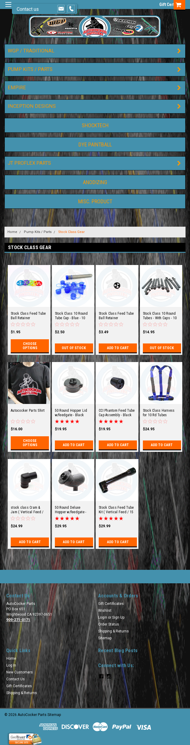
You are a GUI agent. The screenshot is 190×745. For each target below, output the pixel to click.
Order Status (108, 624)
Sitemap (105, 638)
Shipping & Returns (113, 631)
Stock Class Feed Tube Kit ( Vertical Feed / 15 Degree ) (116, 509)
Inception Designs (32, 106)
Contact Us (15, 679)
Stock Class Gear (71, 232)
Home (12, 232)
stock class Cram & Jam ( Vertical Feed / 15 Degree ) (27, 509)
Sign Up (118, 617)
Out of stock (74, 348)
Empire (17, 87)
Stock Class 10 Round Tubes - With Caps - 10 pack (160, 315)
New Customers (19, 672)
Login (102, 617)
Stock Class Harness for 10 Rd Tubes (159, 412)
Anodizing (95, 182)
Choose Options (30, 346)
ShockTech (95, 125)
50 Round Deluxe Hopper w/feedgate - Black (70, 509)
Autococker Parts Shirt (28, 410)
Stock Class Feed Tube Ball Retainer (28, 315)
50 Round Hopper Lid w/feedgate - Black (71, 412)
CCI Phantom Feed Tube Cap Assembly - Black (117, 412)
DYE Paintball (95, 144)
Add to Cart (118, 348)
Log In (11, 665)
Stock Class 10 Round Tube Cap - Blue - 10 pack (71, 315)
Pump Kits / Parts (30, 69)
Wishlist (105, 610)
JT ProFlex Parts (29, 163)
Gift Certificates (111, 604)
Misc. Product (95, 201)
